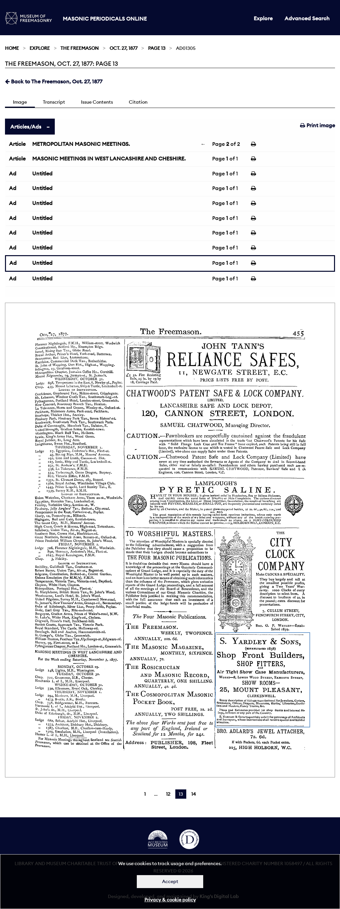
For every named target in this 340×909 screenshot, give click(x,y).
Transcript (54, 102)
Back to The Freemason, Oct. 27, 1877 (53, 81)
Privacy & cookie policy (170, 900)
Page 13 (156, 48)
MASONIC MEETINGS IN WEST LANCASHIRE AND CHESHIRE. (109, 158)
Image (20, 102)
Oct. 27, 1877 (123, 48)
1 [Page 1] (145, 794)
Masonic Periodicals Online (105, 18)
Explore (263, 18)
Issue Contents (97, 102)
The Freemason (79, 48)
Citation (138, 102)
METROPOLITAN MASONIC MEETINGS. (81, 144)
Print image (317, 125)
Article (17, 144)
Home (12, 48)
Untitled (42, 173)
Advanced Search (307, 18)
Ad (12, 173)
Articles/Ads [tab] (25, 126)
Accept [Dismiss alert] (170, 881)
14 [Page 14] (193, 794)
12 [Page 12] (168, 794)
